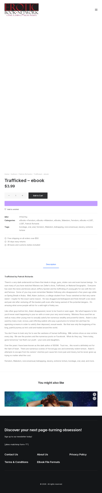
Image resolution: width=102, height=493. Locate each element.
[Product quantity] (16, 196)
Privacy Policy (78, 454)
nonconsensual (71, 227)
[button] (96, 9)
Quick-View (94, 394)
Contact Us (11, 454)
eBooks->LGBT (86, 220)
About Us (42, 454)
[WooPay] (51, 203)
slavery (82, 227)
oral (29, 227)
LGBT (21, 223)
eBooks (57, 220)
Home (7, 174)
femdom (40, 227)
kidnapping (59, 227)
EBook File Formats (48, 462)
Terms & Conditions (16, 462)
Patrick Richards (25, 174)
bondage (23, 227)
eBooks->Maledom (44, 220)
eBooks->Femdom (27, 220)
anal (34, 227)
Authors (14, 174)
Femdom (75, 220)
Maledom (66, 220)
